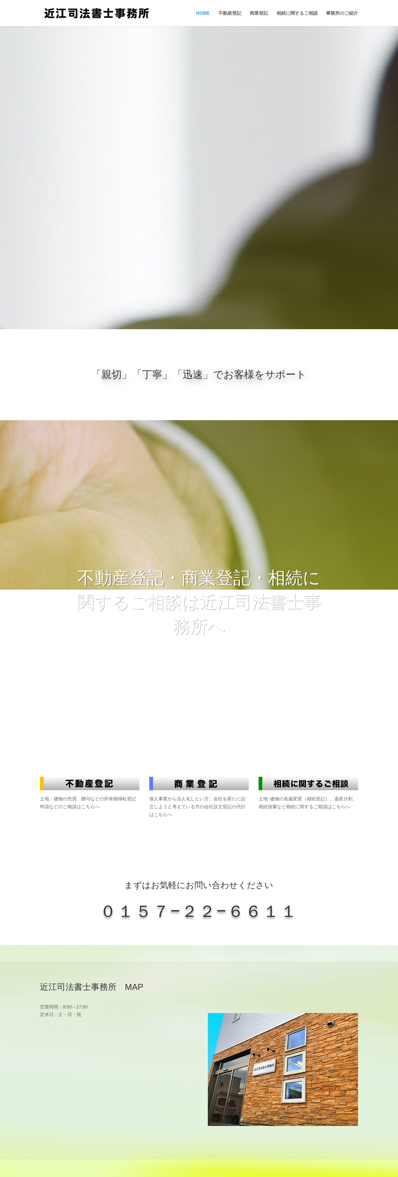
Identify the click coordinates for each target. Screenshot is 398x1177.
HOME (203, 13)
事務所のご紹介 (342, 13)
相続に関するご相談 (297, 13)
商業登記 (259, 13)
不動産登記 (229, 13)
